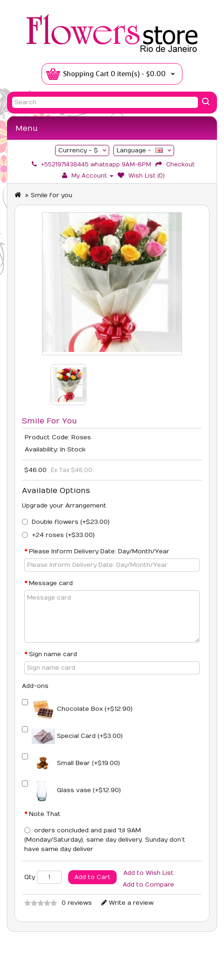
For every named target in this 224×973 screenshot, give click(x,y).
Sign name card (53, 654)
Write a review (127, 903)
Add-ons (35, 686)
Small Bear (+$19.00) (76, 763)
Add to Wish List (148, 873)
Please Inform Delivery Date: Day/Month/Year (99, 551)
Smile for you (51, 195)
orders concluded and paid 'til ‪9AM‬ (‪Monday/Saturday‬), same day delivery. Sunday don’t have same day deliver (104, 840)
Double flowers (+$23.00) (71, 522)
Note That (45, 814)
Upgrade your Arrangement (64, 505)
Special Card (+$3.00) (77, 736)
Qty (29, 877)
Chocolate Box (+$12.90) (82, 709)
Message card (51, 583)
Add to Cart (92, 877)
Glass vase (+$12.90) (76, 790)
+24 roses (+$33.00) (63, 535)
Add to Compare (148, 884)
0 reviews (77, 903)
